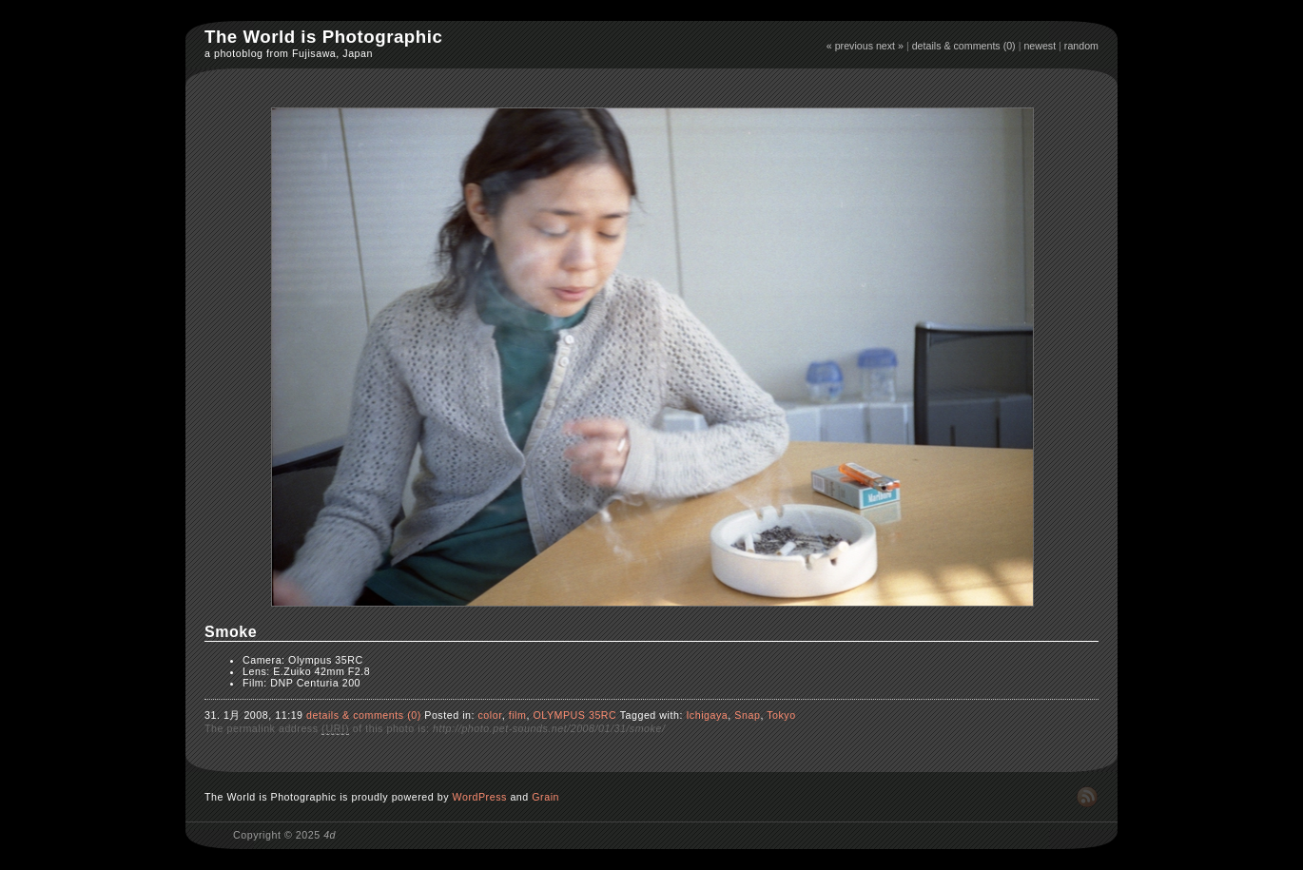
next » (890, 45)
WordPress (480, 796)
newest (1039, 45)
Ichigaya (707, 715)
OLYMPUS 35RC (574, 715)
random (1081, 45)
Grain (545, 796)
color (489, 715)
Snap (747, 715)
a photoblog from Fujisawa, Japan (288, 53)
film (518, 715)
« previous (850, 45)
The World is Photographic (323, 37)
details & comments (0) (964, 45)
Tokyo (781, 715)
